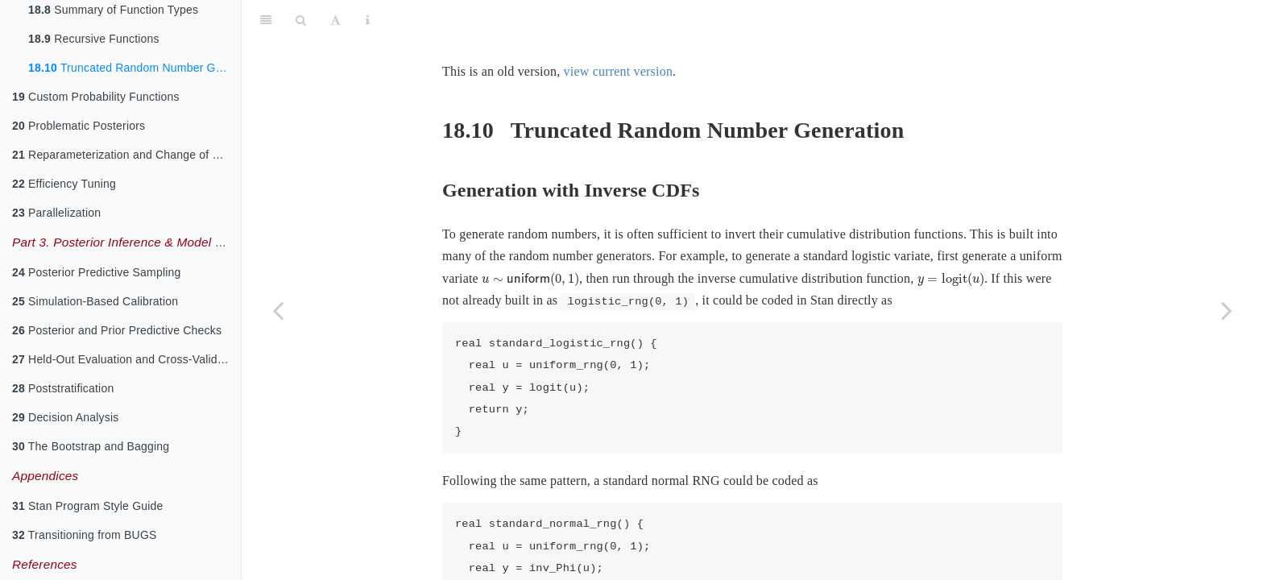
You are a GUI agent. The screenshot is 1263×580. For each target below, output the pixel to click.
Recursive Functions (93, 38)
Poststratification (63, 388)
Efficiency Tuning (64, 183)
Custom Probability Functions (96, 96)
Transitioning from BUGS (84, 534)
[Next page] (1227, 310)
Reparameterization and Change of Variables (126, 154)
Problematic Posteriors (78, 125)
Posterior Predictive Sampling (96, 272)
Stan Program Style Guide (88, 505)
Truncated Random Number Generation (134, 67)
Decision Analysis (65, 417)
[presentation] (530, 239)
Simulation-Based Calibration (95, 301)
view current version (618, 31)
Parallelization (56, 212)
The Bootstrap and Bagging (90, 446)
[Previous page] (278, 310)
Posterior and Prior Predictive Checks (117, 330)
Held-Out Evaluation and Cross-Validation (126, 359)
